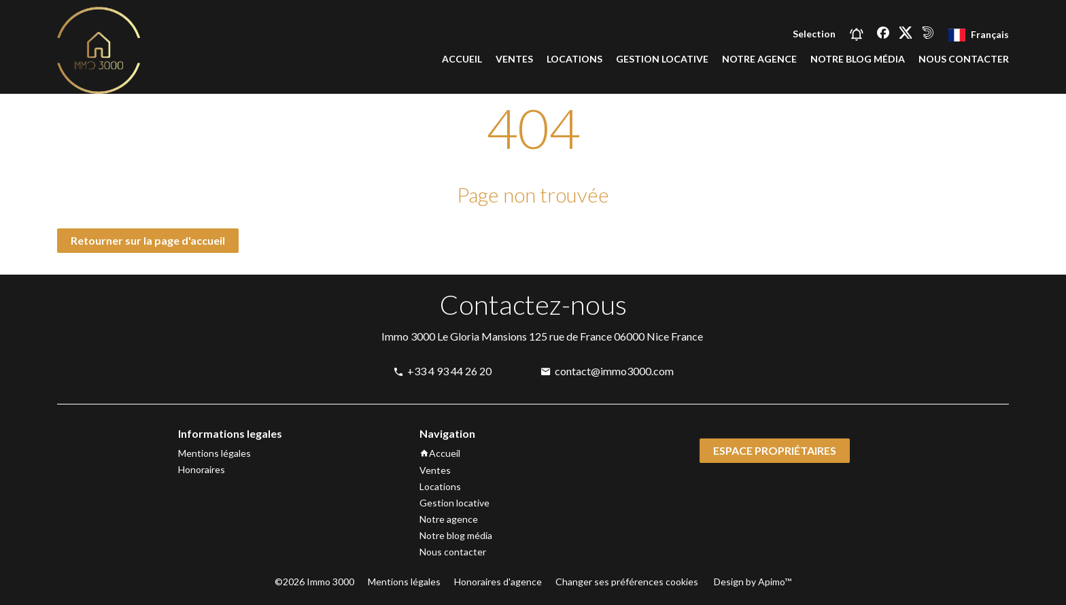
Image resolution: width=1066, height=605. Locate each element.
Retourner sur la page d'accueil (148, 240)
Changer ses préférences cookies (626, 581)
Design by (751, 581)
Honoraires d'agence (498, 581)
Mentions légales (404, 581)
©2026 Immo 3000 (314, 581)
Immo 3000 (408, 336)
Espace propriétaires (774, 450)
